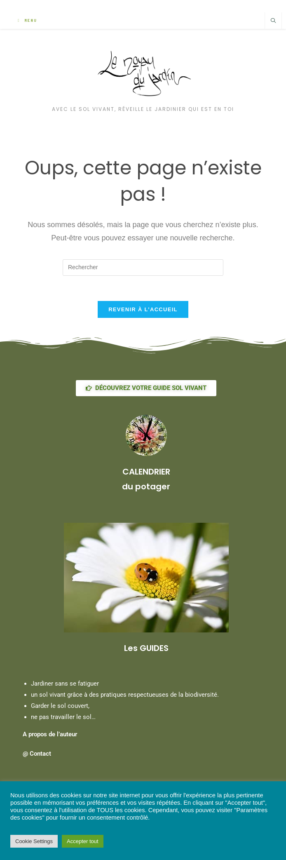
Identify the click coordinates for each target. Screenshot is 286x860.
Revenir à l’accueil (143, 309)
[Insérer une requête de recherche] (143, 267)
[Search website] (273, 21)
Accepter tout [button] (82, 841)
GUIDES (154, 648)
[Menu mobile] (27, 20)
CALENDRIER (146, 471)
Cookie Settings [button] (34, 841)
